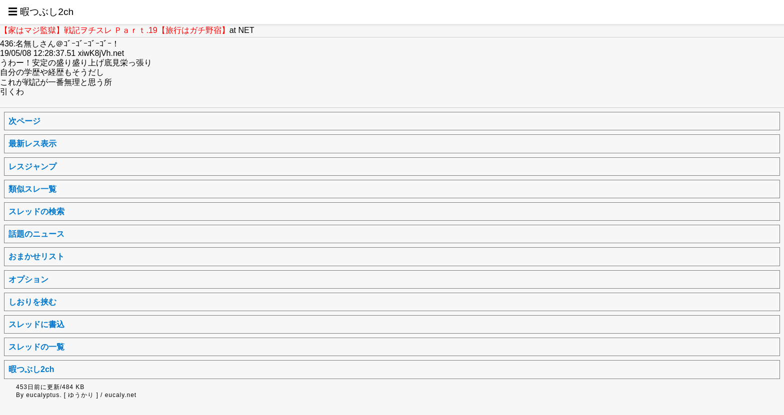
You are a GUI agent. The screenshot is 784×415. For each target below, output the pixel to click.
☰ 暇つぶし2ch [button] (41, 11)
